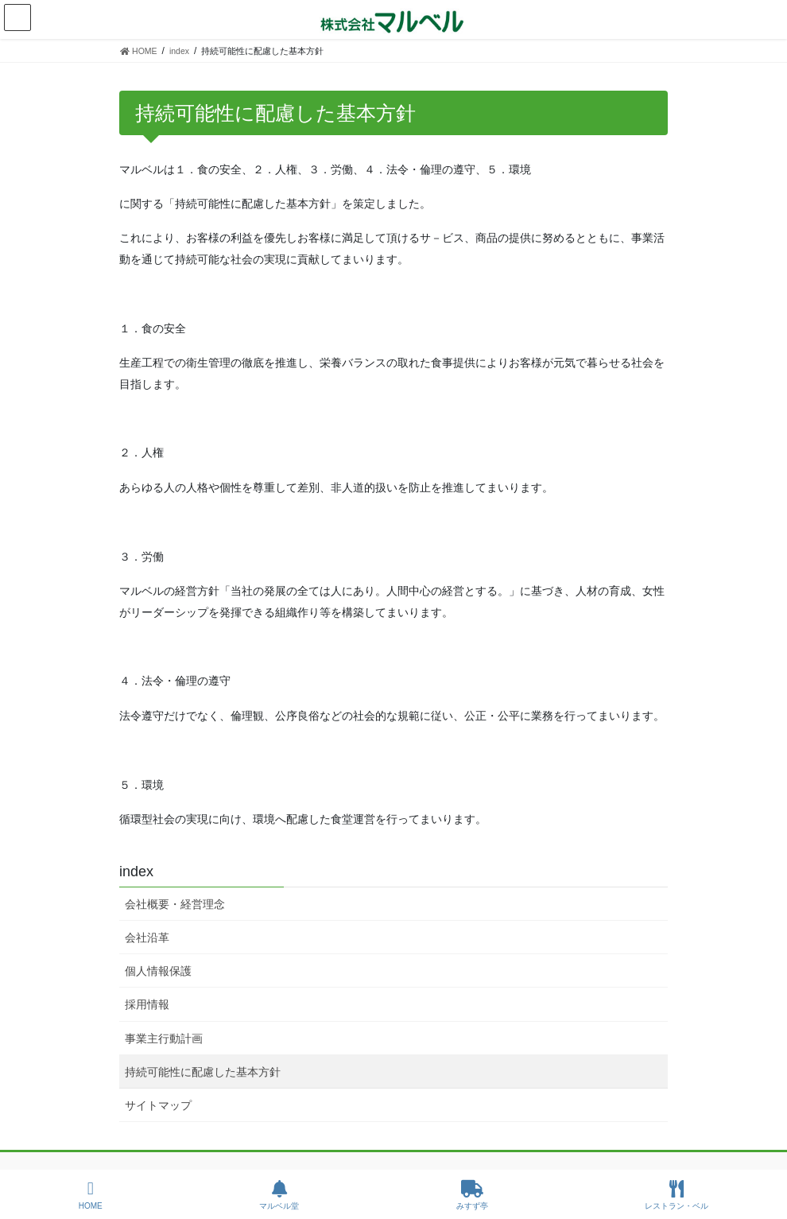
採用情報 (147, 1004)
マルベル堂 (279, 1195)
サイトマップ (158, 1105)
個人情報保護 (158, 971)
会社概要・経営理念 (175, 904)
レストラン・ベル (676, 1195)
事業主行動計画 (164, 1038)
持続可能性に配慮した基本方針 (203, 1072)
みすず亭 (472, 1195)
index (136, 871)
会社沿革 (147, 937)
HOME (91, 1195)
